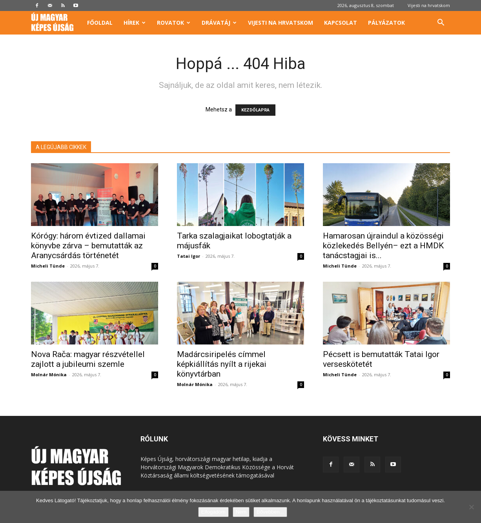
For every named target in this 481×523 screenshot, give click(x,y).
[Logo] (56, 23)
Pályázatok (386, 22)
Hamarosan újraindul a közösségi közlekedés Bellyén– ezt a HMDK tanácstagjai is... (383, 245)
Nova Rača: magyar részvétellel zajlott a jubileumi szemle (88, 359)
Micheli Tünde (48, 266)
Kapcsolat (340, 22)
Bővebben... (270, 512)
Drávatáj (219, 22)
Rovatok (173, 22)
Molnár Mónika (49, 374)
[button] (440, 23)
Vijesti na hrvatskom (429, 5)
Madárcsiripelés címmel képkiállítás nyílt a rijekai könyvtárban (221, 364)
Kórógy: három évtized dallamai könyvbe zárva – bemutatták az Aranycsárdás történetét (88, 245)
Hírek (135, 22)
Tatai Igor (188, 256)
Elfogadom (213, 512)
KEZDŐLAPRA (255, 110)
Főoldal (100, 22)
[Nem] (471, 507)
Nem (241, 512)
